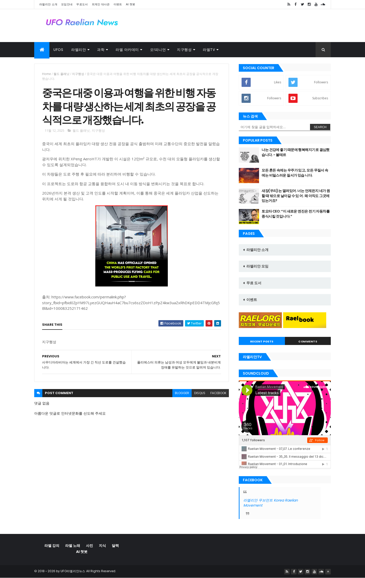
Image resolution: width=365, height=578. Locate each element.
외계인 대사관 (101, 4)
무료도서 (82, 4)
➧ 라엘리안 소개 (255, 249)
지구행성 (184, 49)
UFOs (58, 49)
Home (46, 74)
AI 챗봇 (130, 4)
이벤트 (118, 4)
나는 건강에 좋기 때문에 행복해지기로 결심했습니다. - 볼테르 (296, 152)
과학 (100, 49)
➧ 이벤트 (250, 299)
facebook (218, 393)
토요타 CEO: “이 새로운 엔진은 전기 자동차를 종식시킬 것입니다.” (296, 214)
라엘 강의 (51, 545)
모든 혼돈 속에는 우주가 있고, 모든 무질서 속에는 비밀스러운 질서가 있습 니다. (295, 173)
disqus (199, 393)
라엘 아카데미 (127, 49)
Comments (307, 341)
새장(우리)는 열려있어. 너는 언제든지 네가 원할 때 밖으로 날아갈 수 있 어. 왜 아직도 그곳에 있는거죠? (296, 195)
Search (320, 127)
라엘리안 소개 (48, 4)
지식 (102, 545)
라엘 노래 (72, 545)
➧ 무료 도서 (252, 282)
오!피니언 (158, 49)
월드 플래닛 (61, 74)
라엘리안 (78, 49)
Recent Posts (261, 341)
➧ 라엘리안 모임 (255, 266)
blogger (182, 393)
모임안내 (66, 4)
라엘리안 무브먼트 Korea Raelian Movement (270, 503)
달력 (115, 545)
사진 (89, 545)
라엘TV (209, 49)
